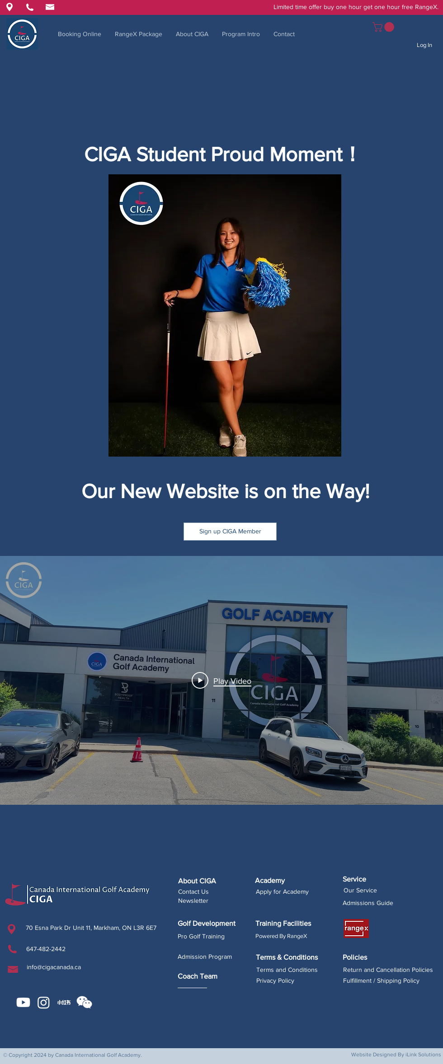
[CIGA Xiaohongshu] (64, 1002)
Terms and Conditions (287, 969)
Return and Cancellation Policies (388, 969)
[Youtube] (23, 1002)
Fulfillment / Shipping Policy (381, 980)
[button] (384, 27)
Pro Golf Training (201, 936)
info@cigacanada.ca (54, 967)
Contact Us (193, 891)
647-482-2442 (46, 948)
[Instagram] (44, 1002)
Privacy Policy (275, 980)
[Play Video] (221, 680)
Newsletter (193, 900)
